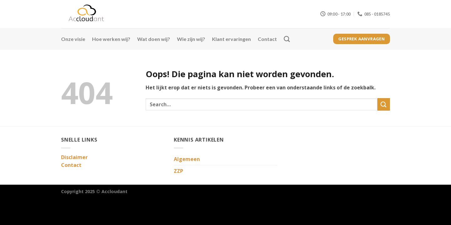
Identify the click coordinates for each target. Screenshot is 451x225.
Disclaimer (74, 157)
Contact (267, 39)
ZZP (178, 171)
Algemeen (187, 159)
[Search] (287, 39)
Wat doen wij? (153, 39)
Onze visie (73, 39)
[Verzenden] (383, 104)
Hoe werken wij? (111, 39)
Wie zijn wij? (191, 39)
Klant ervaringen (231, 39)
